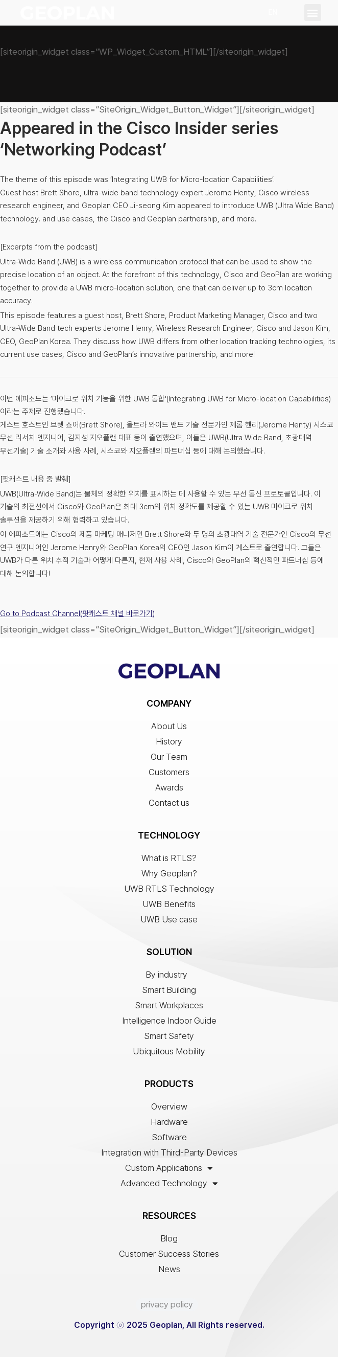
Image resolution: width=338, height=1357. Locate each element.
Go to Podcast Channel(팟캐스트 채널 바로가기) (77, 613)
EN (273, 12)
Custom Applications (169, 1167)
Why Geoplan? (169, 873)
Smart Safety (169, 1036)
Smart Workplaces (169, 1005)
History (169, 741)
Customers (169, 772)
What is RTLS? (169, 858)
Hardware (169, 1122)
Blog (169, 1238)
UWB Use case (169, 919)
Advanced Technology (169, 1183)
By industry (169, 974)
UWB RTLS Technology (169, 889)
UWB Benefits (169, 904)
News (169, 1269)
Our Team (169, 757)
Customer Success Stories (169, 1254)
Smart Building (169, 990)
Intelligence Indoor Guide (169, 1020)
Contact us (169, 803)
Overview (169, 1106)
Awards (169, 787)
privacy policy (167, 1304)
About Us (169, 726)
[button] (312, 12)
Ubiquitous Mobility (169, 1051)
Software (169, 1137)
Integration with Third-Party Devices (169, 1152)
